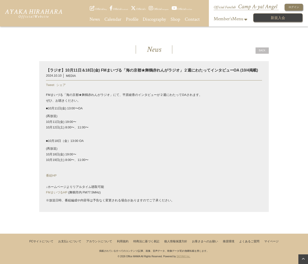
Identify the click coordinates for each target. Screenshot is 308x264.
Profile (132, 19)
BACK (262, 50)
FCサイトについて (41, 241)
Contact (192, 19)
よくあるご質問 (249, 241)
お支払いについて (69, 241)
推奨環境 (228, 241)
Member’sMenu (230, 19)
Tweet (50, 85)
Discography (154, 19)
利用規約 (122, 241)
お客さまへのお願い (205, 241)
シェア (61, 85)
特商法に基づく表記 (146, 241)
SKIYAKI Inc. (183, 256)
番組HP (51, 175)
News (95, 19)
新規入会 (278, 18)
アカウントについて (99, 241)
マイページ (271, 241)
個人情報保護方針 (175, 241)
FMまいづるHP (56, 192)
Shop (175, 19)
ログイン (294, 7)
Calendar (112, 19)
